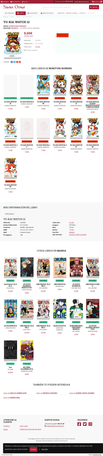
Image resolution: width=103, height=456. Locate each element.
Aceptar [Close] (33, 449)
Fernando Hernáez (97, 454)
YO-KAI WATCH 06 (92, 146)
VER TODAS (90, 13)
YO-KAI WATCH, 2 (26, 146)
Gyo (10, 367)
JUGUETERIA (32, 13)
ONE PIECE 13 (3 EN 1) (92, 285)
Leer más (44, 449)
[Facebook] (79, 424)
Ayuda (5, 429)
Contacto (6, 426)
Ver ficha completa (30, 50)
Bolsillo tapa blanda (27, 227)
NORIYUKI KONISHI (17, 26)
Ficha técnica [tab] (9, 214)
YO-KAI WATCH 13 (76, 102)
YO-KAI (37, 47)
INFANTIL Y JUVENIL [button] (72, 13)
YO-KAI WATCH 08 (43, 102)
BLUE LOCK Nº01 (59, 326)
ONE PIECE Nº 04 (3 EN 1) (43, 326)
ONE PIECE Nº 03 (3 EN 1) (27, 326)
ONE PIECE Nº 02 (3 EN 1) (43, 285)
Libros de (15, 393)
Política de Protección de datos (30, 429)
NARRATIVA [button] (61, 13)
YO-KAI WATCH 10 (10, 102)
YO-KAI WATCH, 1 (43, 145)
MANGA (14, 28)
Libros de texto (47, 13)
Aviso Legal (24, 426)
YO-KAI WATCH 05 (10, 186)
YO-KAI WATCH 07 (76, 146)
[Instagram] (90, 424)
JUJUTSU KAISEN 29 (76, 285)
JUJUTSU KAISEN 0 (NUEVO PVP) (93, 327)
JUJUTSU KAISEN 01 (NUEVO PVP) (27, 286)
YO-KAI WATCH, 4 (60, 145)
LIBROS (20, 13)
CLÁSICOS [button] (82, 13)
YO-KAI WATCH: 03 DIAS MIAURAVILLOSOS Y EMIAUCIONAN (93, 104)
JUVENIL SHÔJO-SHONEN (29, 28)
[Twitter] (85, 424)
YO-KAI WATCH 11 (59, 102)
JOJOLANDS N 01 (10, 326)
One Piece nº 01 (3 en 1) (10, 285)
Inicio (5, 16)
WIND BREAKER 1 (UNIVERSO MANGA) (76, 327)
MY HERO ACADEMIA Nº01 (27, 368)
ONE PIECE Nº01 (60, 284)
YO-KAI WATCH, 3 (10, 145)
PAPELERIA (9, 13)
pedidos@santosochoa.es (81, 1)
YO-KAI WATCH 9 (27, 102)
